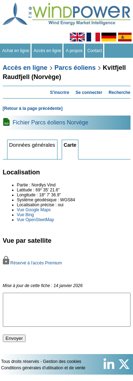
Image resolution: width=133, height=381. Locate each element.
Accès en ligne (48, 50)
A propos (74, 50)
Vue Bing (25, 214)
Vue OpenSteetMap (35, 219)
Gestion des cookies (62, 367)
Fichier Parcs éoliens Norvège (50, 122)
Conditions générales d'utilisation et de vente (43, 374)
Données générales (32, 145)
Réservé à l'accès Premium (32, 262)
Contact (95, 50)
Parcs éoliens (75, 67)
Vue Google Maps (34, 209)
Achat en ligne (16, 50)
